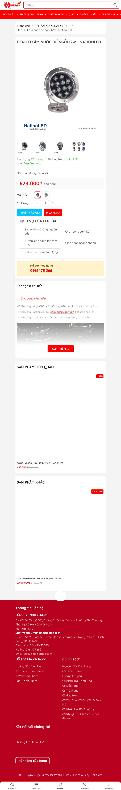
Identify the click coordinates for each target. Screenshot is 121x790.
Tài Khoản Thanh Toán (29, 671)
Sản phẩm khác (31, 482)
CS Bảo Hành (70, 695)
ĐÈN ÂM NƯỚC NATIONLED (52, 25)
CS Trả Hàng (70, 690)
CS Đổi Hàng (70, 685)
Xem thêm (60, 349)
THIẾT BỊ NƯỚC (88, 14)
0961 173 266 (41, 270)
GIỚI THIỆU (8, 14)
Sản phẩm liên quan (35, 367)
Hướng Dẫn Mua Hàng (29, 666)
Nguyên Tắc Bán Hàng (76, 666)
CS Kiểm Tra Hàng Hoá (77, 681)
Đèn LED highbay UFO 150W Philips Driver (39, 578)
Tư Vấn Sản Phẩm (26, 676)
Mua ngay (53, 212)
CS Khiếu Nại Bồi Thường (78, 709)
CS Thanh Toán (72, 671)
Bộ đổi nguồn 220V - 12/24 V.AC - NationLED (40, 463)
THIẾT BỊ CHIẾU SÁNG (31, 14)
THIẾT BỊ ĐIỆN (55, 14)
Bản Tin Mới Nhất (26, 681)
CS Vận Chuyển (72, 676)
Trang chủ (23, 25)
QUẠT (72, 14)
